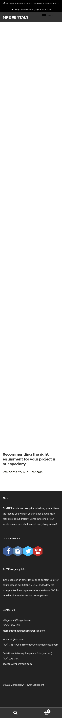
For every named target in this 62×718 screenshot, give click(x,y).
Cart (41, 711)
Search (15, 712)
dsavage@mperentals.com (17, 663)
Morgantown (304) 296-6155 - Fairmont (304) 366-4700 (30, 3)
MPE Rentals (15, 17)
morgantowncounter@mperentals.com (30, 9)
